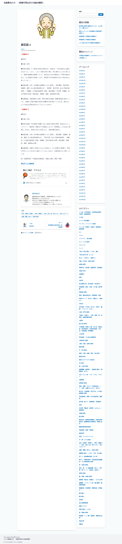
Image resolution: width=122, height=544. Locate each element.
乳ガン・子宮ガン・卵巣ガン (87, 258)
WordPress (11, 542)
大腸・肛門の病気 (84, 312)
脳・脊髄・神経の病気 (85, 476)
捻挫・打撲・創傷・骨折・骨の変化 (89, 353)
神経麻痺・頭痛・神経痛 (86, 430)
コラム (81, 235)
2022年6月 (82, 174)
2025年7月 (82, 93)
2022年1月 (82, 190)
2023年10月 (82, 145)
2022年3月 (82, 183)
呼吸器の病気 (83, 292)
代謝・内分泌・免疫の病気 (87, 261)
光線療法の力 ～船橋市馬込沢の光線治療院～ (24, 3)
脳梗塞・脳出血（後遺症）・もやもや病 (90, 479)
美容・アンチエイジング (86, 436)
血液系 (81, 499)
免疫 (80, 277)
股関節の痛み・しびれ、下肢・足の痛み (90, 453)
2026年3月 (82, 70)
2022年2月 (82, 186)
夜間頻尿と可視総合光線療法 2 (88, 36)
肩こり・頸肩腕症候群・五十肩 (88, 456)
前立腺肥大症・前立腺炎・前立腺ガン (90, 283)
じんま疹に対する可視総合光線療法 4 (90, 43)
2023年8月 (82, 148)
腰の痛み (81, 493)
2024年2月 (82, 132)
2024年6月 (82, 119)
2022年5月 (82, 177)
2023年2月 (82, 161)
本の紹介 (81, 363)
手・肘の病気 (83, 350)
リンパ (81, 248)
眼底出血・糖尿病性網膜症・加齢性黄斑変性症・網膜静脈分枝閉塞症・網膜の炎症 (90, 421)
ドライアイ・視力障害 (85, 238)
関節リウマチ (83, 506)
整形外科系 (82, 356)
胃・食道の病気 (83, 465)
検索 (80, 11)
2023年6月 (82, 151)
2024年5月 (82, 122)
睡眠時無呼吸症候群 (85, 426)
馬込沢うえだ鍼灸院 (27, 163)
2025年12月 (82, 80)
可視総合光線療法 (84, 55)
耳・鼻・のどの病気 (85, 439)
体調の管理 (82, 264)
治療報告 (81, 379)
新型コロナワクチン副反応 (87, 359)
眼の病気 (81, 416)
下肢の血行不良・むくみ (86, 254)
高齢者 (81, 524)
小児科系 (81, 334)
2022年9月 (82, 164)
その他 (81, 217)
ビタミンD (82, 245)
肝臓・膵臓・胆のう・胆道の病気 (30, 216)
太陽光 (81, 320)
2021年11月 (82, 196)
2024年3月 (82, 128)
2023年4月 (82, 157)
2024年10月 (82, 109)
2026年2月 (82, 74)
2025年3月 (82, 103)
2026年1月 (82, 77)
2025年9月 (82, 86)
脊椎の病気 (82, 473)
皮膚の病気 (82, 413)
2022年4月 (82, 180)
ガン (80, 232)
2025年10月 (82, 83)
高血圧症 (81, 521)
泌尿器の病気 (83, 383)
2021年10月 (82, 199)
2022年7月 (82, 170)
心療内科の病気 (83, 340)
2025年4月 (82, 99)
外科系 (81, 303)
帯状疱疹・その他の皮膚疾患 (87, 337)
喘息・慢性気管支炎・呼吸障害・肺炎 (90, 295)
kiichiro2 (23, 49)
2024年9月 (82, 112)
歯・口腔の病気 (83, 366)
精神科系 (81, 433)
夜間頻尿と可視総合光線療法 (87, 39)
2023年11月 (82, 141)
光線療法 (81, 274)
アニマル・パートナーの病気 (87, 223)
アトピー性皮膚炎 (84, 220)
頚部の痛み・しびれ (85, 509)
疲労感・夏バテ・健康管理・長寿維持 (90, 401)
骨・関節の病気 (83, 512)
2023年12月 (82, 138)
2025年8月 (82, 90)
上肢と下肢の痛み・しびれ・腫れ (88, 251)
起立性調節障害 (83, 503)
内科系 (81, 280)
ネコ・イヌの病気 (84, 242)
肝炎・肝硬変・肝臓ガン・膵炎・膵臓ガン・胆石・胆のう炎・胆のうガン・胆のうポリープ (45, 213)
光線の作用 (82, 271)
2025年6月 (82, 96)
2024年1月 (82, 135)
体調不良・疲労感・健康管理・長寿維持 (90, 267)
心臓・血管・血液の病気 (86, 343)
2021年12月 (82, 193)
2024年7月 (82, 116)
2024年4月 (82, 125)
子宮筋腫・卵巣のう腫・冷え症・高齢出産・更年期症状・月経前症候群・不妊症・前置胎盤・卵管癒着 (90, 328)
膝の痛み (81, 496)
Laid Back (20, 542)
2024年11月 (82, 106)
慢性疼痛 (81, 347)
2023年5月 (82, 154)
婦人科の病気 (83, 323)
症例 (23, 210)
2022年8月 (82, 167)
